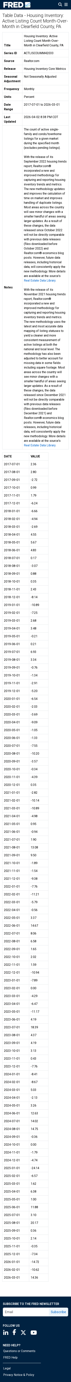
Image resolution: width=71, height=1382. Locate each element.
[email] (26, 1312)
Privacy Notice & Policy (18, 1375)
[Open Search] (60, 5)
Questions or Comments (19, 1351)
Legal (7, 1368)
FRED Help (10, 1357)
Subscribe (58, 1312)
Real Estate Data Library (39, 280)
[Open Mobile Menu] (66, 5)
